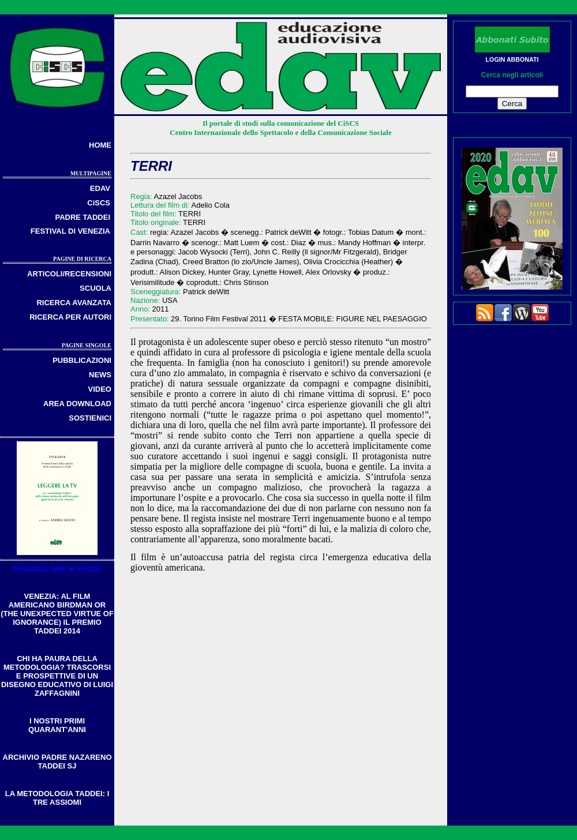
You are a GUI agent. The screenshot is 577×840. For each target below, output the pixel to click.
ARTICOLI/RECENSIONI (69, 273)
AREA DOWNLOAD (77, 403)
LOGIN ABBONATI (512, 59)
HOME (100, 145)
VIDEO (99, 389)
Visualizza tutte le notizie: (57, 568)
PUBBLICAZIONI (82, 360)
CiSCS (98, 202)
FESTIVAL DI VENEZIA (70, 231)
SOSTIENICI (90, 418)
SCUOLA (95, 288)
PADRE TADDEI (82, 217)
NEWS (100, 374)
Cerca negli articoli (512, 75)
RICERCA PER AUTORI (70, 317)
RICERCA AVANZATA (73, 302)
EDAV (100, 188)
